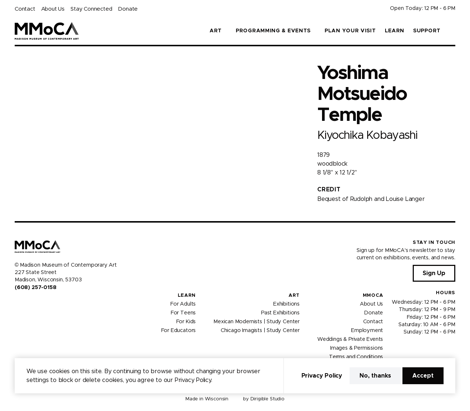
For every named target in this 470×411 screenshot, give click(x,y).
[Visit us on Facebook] (18, 303)
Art (294, 295)
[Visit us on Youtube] (35, 303)
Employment (367, 330)
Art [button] (216, 30)
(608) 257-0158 (35, 287)
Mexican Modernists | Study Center (256, 321)
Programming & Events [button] (273, 30)
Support (427, 30)
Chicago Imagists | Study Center (260, 330)
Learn (395, 30)
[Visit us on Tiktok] (44, 303)
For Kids (186, 321)
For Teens (183, 313)
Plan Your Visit (350, 30)
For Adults (183, 304)
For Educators (178, 330)
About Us (53, 9)
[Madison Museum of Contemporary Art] (47, 31)
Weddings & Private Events (350, 339)
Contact (25, 9)
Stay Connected (91, 9)
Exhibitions (286, 304)
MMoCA (373, 295)
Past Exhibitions (280, 313)
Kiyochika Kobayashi (367, 135)
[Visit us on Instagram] (26, 303)
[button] (452, 31)
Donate (128, 9)
